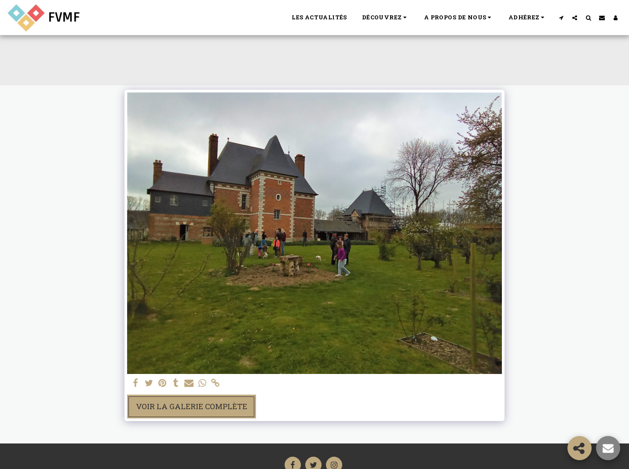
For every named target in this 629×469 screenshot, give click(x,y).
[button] (385, 17)
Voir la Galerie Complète (191, 406)
